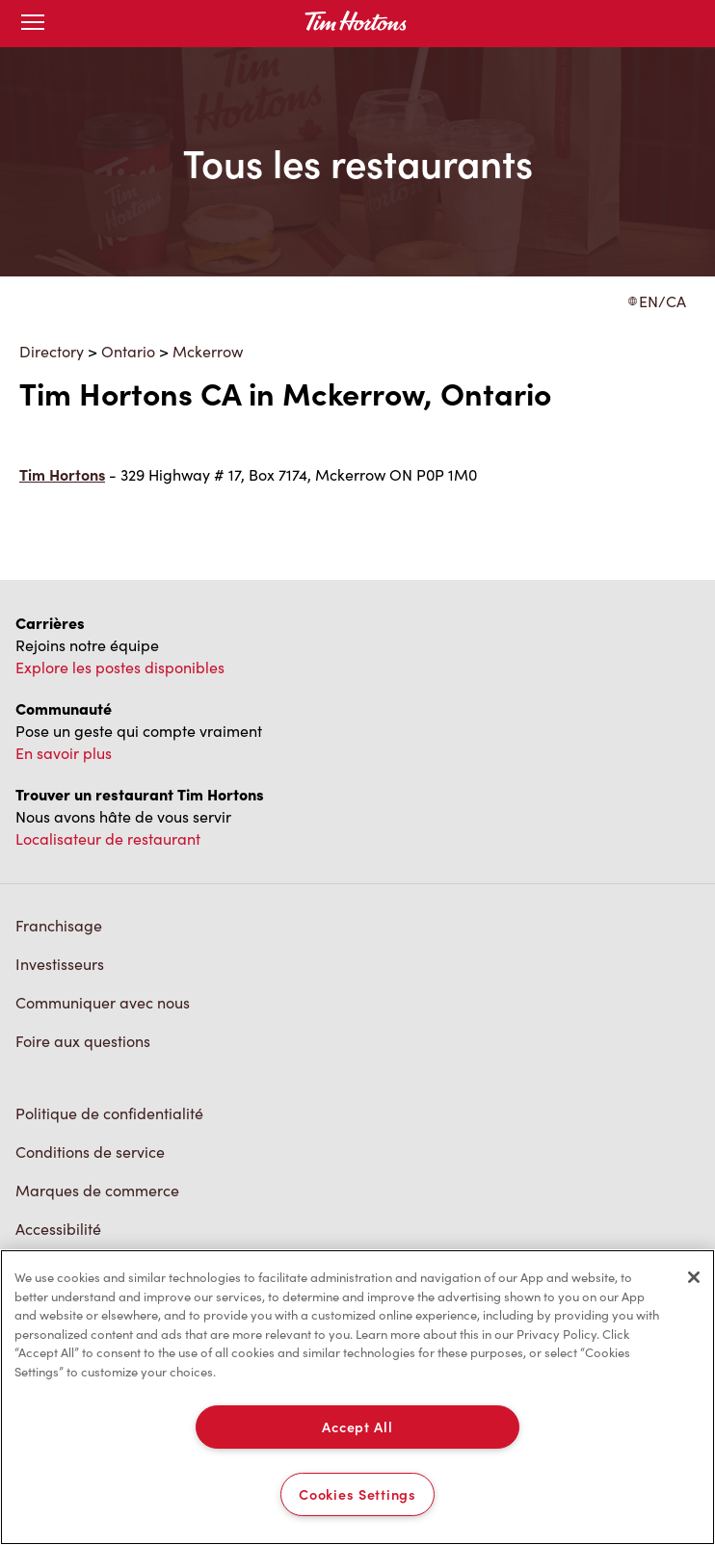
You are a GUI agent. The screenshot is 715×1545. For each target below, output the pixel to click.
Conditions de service (90, 1151)
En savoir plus (63, 753)
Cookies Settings (357, 1494)
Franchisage (58, 925)
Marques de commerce (97, 1190)
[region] (357, 1397)
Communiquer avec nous (102, 1002)
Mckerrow (207, 351)
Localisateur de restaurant (107, 838)
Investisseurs (59, 964)
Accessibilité (58, 1228)
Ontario (128, 351)
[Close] (694, 1277)
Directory (51, 351)
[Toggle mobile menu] (32, 24)
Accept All (357, 1426)
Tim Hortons (62, 474)
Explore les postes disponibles (120, 667)
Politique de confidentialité (109, 1113)
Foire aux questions (82, 1041)
